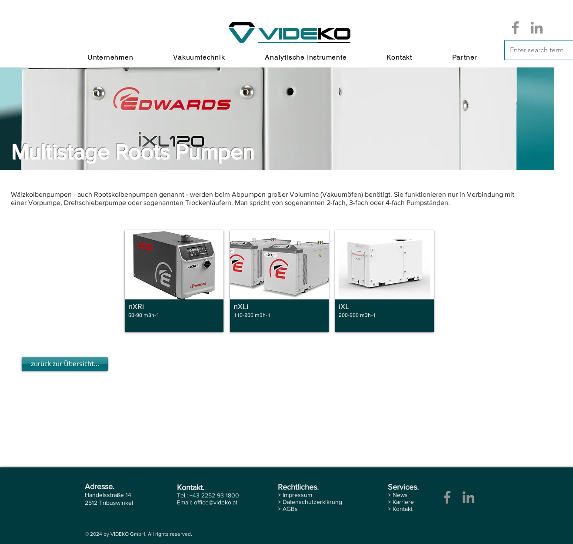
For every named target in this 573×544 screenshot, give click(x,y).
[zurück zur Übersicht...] (65, 364)
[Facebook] (515, 27)
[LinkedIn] (536, 27)
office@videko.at (215, 502)
